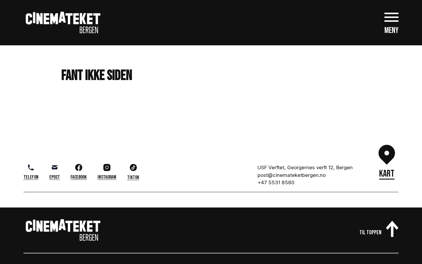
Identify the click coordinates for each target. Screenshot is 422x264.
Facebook (78, 172)
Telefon (30, 172)
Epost (54, 172)
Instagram (106, 172)
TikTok (133, 172)
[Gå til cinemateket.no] (63, 22)
